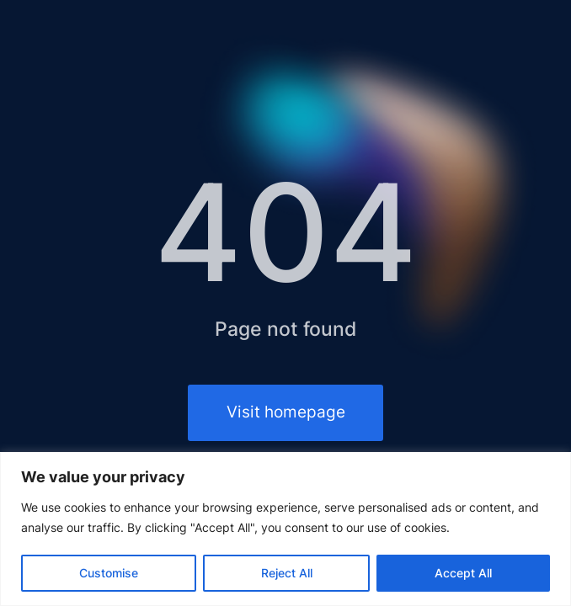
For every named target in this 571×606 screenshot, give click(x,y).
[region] (285, 529)
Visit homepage (286, 412)
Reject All (286, 573)
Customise (108, 573)
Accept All (463, 573)
